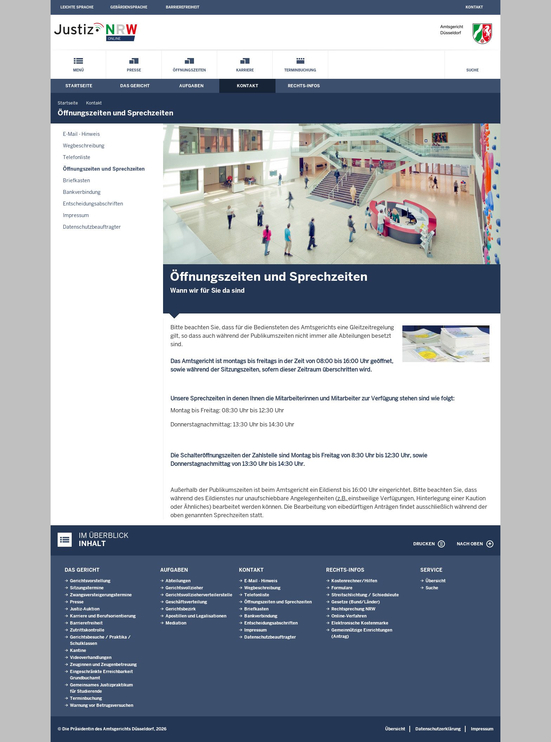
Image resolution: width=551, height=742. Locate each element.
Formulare (341, 588)
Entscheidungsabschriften (93, 204)
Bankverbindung (82, 192)
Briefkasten (76, 180)
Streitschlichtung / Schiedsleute (365, 595)
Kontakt (474, 7)
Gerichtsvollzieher (184, 588)
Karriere (245, 70)
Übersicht (436, 581)
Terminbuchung (300, 70)
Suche (472, 70)
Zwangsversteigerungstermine (101, 595)
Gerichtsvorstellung (90, 581)
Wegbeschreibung (83, 145)
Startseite (78, 86)
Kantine (78, 650)
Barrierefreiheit (182, 7)
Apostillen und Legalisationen (196, 616)
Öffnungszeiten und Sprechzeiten (104, 169)
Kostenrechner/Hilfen (354, 581)
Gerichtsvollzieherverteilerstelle (199, 595)
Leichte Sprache (76, 7)
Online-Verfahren (349, 616)
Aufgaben (191, 86)
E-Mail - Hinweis (81, 134)
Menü (78, 70)
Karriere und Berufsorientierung (103, 616)
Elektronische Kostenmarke (359, 623)
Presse (134, 70)
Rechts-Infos (304, 86)
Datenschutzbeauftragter (92, 227)
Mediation (176, 623)
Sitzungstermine (87, 588)
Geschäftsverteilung (186, 602)
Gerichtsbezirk (181, 609)
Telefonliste (76, 157)
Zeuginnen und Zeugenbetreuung (103, 664)
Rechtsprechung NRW (353, 609)
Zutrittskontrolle (87, 630)
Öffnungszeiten (189, 70)
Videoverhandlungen (90, 657)
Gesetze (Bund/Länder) (355, 602)
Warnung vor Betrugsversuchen (101, 705)
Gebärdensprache (128, 7)
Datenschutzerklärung (438, 729)
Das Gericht (135, 86)
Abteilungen (178, 581)
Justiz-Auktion (84, 609)
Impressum (76, 215)
